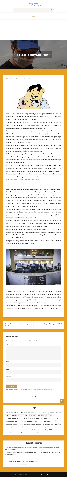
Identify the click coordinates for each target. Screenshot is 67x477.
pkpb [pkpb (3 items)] (60, 424)
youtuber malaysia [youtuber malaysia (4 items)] (40, 432)
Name (8, 361)
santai (16, 79)
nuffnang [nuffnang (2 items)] (15, 424)
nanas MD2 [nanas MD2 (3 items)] (8, 424)
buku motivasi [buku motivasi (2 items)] (43, 412)
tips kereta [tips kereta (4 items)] (24, 432)
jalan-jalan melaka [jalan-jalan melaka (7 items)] (10, 418)
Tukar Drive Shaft (16, 458)
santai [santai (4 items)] (24, 430)
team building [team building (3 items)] (9, 432)
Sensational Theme (46, 474)
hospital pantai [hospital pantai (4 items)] (32, 415)
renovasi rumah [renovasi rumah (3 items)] (17, 427)
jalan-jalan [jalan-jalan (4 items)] (49, 415)
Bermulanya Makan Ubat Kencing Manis (26, 461)
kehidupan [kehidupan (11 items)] (20, 418)
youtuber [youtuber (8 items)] (31, 432)
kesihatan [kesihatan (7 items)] (36, 418)
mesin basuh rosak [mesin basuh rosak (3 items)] (32, 421)
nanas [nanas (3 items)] (53, 421)
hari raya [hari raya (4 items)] (7, 415)
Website (8, 376)
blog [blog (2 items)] (37, 412)
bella (8, 458)
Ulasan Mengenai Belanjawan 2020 (49, 324)
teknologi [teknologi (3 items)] (17, 432)
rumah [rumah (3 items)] (35, 427)
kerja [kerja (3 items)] (31, 418)
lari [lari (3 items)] (42, 418)
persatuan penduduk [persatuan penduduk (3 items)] (48, 424)
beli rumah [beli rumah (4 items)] (31, 412)
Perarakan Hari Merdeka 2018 (19, 465)
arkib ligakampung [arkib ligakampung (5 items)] (10, 412)
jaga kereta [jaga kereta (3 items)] (41, 415)
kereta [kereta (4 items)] (26, 418)
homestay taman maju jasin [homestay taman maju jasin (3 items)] (19, 415)
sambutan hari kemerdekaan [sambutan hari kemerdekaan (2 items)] (13, 430)
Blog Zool (33, 4)
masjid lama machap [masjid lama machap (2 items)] (11, 421)
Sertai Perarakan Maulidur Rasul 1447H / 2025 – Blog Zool (22, 447)
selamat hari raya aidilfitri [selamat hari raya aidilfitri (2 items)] (46, 430)
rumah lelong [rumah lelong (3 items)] (42, 427)
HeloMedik (10, 461)
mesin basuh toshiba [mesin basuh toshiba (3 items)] (44, 421)
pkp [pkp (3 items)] (56, 424)
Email (8, 369)
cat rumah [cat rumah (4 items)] (51, 412)
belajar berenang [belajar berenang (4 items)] (22, 412)
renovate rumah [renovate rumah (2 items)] (27, 427)
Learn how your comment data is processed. (40, 389)
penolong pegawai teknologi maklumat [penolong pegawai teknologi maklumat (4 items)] (30, 424)
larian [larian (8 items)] (45, 418)
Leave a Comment (25, 78)
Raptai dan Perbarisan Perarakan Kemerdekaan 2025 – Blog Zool (24, 452)
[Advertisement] (33, 30)
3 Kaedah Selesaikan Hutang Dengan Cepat (17, 325)
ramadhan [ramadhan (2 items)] (8, 427)
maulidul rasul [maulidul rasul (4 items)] (22, 421)
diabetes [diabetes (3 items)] (58, 412)
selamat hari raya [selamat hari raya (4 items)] (32, 430)
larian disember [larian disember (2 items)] (53, 418)
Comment (9, 344)
